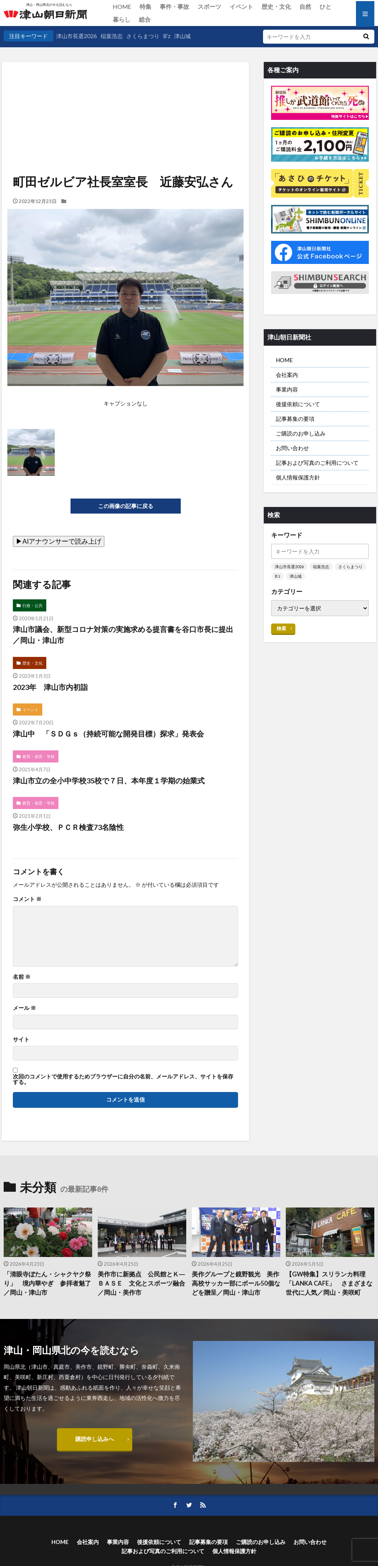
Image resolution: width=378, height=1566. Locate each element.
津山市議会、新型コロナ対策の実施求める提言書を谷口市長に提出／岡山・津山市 (123, 634)
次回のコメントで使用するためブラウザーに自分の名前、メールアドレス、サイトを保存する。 (123, 1079)
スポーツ (209, 6)
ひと (325, 6)
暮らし (121, 19)
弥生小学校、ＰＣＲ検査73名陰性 (68, 827)
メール (24, 1008)
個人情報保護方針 (298, 477)
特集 (145, 6)
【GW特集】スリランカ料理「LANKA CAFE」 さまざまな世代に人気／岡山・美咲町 (329, 1283)
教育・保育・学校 (38, 756)
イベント (241, 6)
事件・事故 (174, 6)
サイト (21, 1039)
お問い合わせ (292, 448)
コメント (27, 899)
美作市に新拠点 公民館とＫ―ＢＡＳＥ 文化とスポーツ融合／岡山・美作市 (141, 1283)
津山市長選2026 (76, 36)
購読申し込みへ (94, 1439)
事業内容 (287, 389)
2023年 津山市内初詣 (50, 687)
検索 (281, 628)
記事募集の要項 (295, 418)
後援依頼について (298, 404)
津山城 (182, 36)
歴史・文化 (276, 6)
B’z (166, 36)
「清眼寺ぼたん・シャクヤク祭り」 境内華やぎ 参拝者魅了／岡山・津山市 (47, 1283)
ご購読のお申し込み (300, 433)
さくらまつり (142, 36)
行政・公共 (32, 605)
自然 (305, 6)
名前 (21, 976)
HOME (122, 6)
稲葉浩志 (112, 36)
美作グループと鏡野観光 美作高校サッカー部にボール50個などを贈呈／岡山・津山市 (236, 1283)
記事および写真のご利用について (317, 462)
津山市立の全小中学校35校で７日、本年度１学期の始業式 (109, 780)
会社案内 (287, 374)
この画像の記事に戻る (125, 506)
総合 (145, 19)
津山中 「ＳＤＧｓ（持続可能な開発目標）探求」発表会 (108, 733)
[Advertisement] (125, 99)
